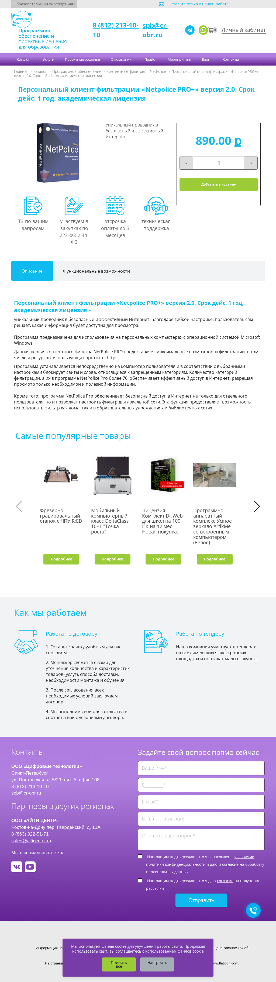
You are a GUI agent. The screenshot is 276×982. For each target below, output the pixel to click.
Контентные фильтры (125, 71)
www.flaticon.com (224, 963)
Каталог (24, 59)
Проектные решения (82, 59)
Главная (21, 71)
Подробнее (61, 559)
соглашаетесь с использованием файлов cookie (160, 951)
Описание (32, 271)
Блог (206, 59)
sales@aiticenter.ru (31, 840)
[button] (257, 506)
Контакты (231, 59)
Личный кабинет (244, 29)
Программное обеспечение (76, 71)
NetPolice (158, 71)
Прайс (150, 59)
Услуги (48, 59)
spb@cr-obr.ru (155, 30)
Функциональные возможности (96, 271)
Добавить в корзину (218, 184)
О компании (121, 59)
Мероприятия (179, 59)
